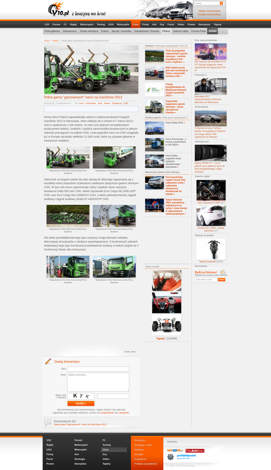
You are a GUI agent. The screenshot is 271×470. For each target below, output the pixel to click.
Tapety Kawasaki (211, 251)
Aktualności (70, 31)
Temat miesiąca (89, 31)
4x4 (154, 24)
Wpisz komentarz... (98, 382)
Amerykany (201, 106)
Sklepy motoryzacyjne (210, 11)
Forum (56, 24)
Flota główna (52, 31)
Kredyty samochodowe (209, 14)
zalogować (123, 412)
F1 (65, 24)
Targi (100, 103)
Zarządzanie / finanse (146, 31)
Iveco (81, 103)
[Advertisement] (91, 318)
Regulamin (140, 459)
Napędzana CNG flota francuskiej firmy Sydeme (68, 160)
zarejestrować (107, 412)
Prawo (191, 24)
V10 (47, 24)
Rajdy (73, 24)
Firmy (145, 24)
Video (180, 24)
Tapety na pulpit (204, 235)
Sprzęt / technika (121, 31)
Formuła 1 (201, 74)
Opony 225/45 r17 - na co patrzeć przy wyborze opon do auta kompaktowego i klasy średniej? (211, 159)
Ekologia (80, 459)
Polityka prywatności (146, 463)
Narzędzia (204, 24)
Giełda (212, 31)
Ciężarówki (91, 103)
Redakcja (140, 440)
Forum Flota (198, 31)
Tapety (218, 24)
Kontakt (139, 454)
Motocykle (123, 24)
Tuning (101, 24)
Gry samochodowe (206, 40)
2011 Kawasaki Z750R (211, 192)
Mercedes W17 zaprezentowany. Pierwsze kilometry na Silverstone (211, 91)
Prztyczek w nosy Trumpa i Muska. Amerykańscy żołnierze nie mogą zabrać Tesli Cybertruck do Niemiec (211, 124)
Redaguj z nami (143, 444)
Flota (136, 24)
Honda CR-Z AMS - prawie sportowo (211, 218)
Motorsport (87, 24)
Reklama (139, 449)
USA (111, 24)
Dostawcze (117, 103)
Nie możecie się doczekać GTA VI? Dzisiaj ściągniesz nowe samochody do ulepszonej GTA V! (211, 57)
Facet (171, 24)
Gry (162, 24)
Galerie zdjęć (180, 31)
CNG (126, 103)
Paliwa (166, 31)
